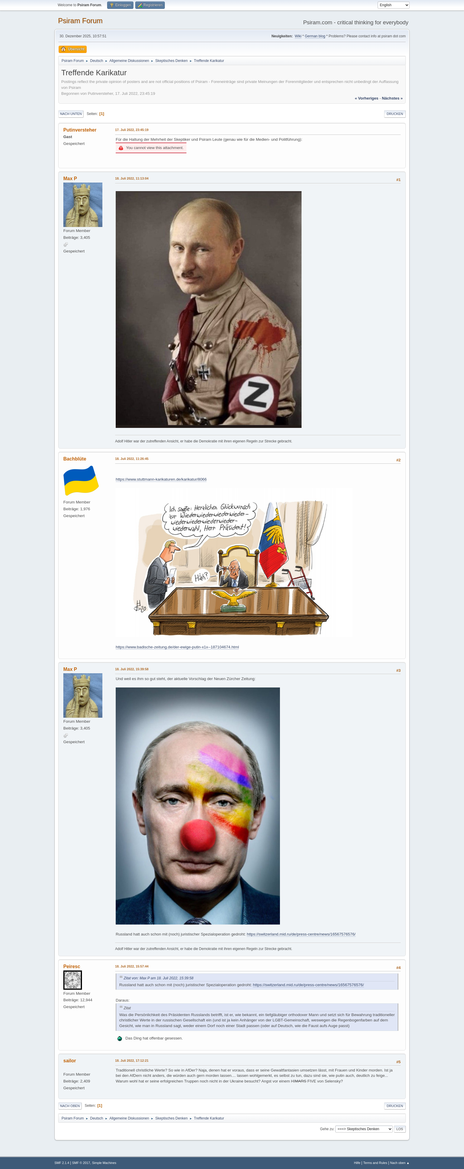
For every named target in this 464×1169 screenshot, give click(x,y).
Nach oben (70, 1106)
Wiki (298, 36)
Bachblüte (74, 458)
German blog (315, 36)
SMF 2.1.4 (61, 1163)
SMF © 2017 (81, 1163)
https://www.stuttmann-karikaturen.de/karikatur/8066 (161, 479)
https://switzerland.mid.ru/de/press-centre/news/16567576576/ (301, 934)
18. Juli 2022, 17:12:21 (132, 1060)
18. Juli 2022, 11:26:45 (132, 458)
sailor (69, 1060)
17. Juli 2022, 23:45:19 (132, 130)
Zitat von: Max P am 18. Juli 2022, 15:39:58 (159, 978)
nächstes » (392, 98)
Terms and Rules (375, 1163)
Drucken (395, 114)
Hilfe (357, 1163)
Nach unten (71, 114)
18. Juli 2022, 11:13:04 (132, 178)
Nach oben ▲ (400, 1163)
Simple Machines (104, 1163)
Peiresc (71, 966)
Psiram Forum (80, 21)
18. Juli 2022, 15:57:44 (132, 966)
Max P (70, 178)
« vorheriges (366, 98)
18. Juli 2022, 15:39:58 (132, 669)
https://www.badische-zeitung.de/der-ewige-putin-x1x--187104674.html (177, 647)
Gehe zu (326, 1129)
